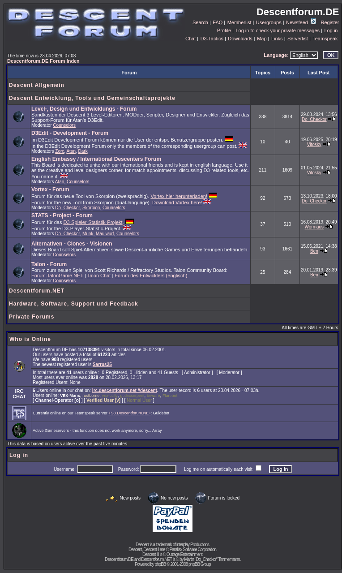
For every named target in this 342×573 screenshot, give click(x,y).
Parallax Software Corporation (192, 549)
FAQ (217, 22)
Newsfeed (301, 22)
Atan (71, 151)
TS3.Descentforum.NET (129, 413)
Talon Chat (99, 275)
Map (261, 38)
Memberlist (239, 22)
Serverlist (297, 38)
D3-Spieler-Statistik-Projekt (93, 222)
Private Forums (31, 317)
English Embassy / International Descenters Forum (96, 159)
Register (330, 22)
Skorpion (91, 207)
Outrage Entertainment (184, 554)
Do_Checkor (314, 119)
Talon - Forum (49, 264)
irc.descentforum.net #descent (124, 390)
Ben (314, 251)
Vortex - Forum (50, 189)
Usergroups (269, 22)
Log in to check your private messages (277, 30)
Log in (331, 30)
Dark (83, 151)
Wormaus (314, 226)
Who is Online (30, 339)
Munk (87, 233)
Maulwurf (105, 233)
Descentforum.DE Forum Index (43, 61)
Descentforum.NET (36, 291)
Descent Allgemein (36, 85)
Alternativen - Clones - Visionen (71, 244)
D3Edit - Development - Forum (69, 133)
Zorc (59, 151)
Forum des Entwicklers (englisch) (151, 275)
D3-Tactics (212, 38)
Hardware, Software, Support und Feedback (73, 304)
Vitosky (314, 144)
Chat (190, 38)
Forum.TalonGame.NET (57, 275)
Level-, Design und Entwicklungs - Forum (84, 109)
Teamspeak (325, 38)
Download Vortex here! (177, 202)
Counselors (64, 125)
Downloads (240, 38)
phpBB (160, 564)
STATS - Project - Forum (62, 215)
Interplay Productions (192, 544)
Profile (224, 30)
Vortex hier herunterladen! (178, 196)
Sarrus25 (102, 364)
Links (277, 38)
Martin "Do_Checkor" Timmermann (211, 559)
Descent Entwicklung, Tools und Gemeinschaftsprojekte (92, 98)
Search (200, 22)
